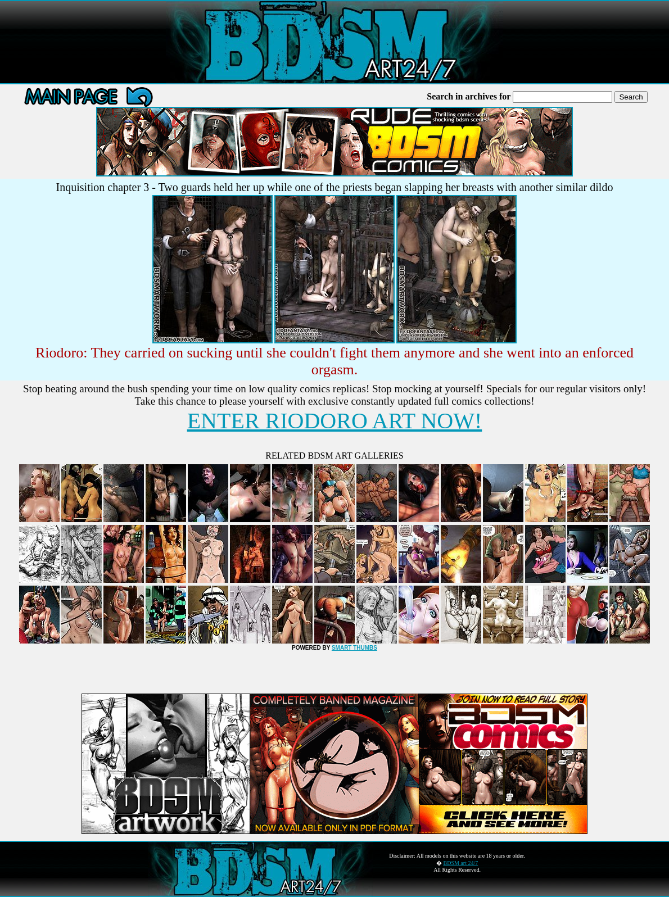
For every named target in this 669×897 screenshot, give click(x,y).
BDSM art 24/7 (461, 863)
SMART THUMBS (354, 648)
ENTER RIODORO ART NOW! (334, 420)
